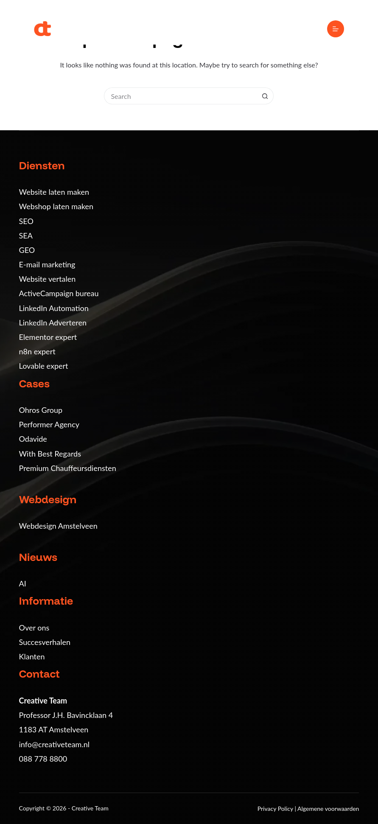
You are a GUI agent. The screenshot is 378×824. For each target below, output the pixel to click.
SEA (26, 235)
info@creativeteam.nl (54, 744)
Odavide (33, 438)
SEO (26, 221)
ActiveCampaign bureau (59, 293)
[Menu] (335, 28)
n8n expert (37, 351)
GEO (27, 250)
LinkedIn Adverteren (53, 322)
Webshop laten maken (56, 206)
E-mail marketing (47, 264)
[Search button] (265, 95)
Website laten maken (54, 191)
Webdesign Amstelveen (58, 525)
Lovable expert (43, 365)
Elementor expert (48, 337)
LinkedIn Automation (54, 308)
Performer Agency (49, 424)
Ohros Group (41, 410)
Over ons (34, 627)
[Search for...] (180, 95)
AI (22, 583)
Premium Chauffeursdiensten (67, 468)
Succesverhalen (45, 642)
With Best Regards (50, 453)
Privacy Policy (276, 808)
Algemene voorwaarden (328, 808)
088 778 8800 (43, 758)
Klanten (32, 656)
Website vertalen (47, 278)
